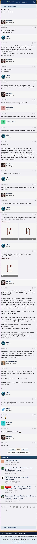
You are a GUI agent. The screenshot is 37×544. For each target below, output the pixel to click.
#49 (35, 170)
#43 (35, 66)
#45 (35, 99)
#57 (35, 399)
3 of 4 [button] (18, 449)
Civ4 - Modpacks (15, 462)
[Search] (34, 2)
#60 (35, 442)
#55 (35, 348)
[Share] (32, 27)
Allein (4, 12)
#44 (35, 82)
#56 (35, 368)
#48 (35, 141)
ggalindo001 (8, 471)
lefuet (6, 481)
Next (25, 449)
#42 (35, 43)
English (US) (22, 533)
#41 (35, 27)
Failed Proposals (13, 490)
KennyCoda (8, 462)
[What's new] (30, 2)
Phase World (13, 460)
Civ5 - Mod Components (14, 481)
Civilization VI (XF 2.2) (8, 533)
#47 (35, 127)
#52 (35, 214)
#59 (35, 428)
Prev (12, 449)
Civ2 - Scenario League (15, 500)
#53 (35, 251)
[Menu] (4, 2)
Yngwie (6, 490)
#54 (35, 288)
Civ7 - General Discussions (18, 471)
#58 (35, 414)
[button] (16, 533)
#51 (35, 200)
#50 (35, 184)
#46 (35, 113)
